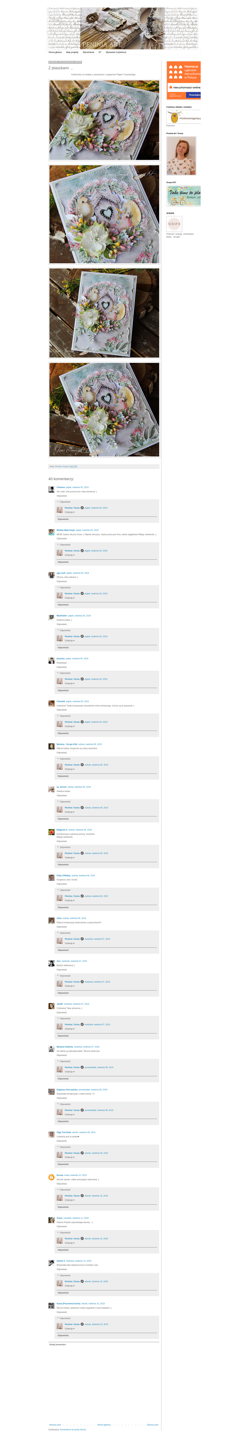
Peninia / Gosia (72, 508)
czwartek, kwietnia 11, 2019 (76, 1218)
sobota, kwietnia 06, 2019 (90, 744)
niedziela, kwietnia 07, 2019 (97, 939)
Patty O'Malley (64, 875)
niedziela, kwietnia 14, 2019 (78, 1261)
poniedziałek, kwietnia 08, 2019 (99, 1067)
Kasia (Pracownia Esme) (68, 1303)
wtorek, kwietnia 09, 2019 (83, 1132)
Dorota (60, 1175)
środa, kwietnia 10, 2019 (75, 1175)
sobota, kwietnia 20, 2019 (96, 1324)
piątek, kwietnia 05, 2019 (77, 487)
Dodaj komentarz (57, 1344)
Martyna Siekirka (65, 1047)
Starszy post (152, 1425)
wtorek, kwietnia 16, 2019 (96, 1196)
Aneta (59, 1218)
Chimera (61, 487)
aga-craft (61, 573)
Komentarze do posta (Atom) (73, 1429)
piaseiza (61, 658)
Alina (59, 918)
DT (100, 52)
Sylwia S (61, 1261)
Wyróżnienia (88, 52)
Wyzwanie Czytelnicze (116, 52)
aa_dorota (61, 787)
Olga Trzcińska (64, 1132)
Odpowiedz (62, 496)
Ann (59, 961)
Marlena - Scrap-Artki (67, 744)
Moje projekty (72, 52)
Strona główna (55, 52)
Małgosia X (62, 830)
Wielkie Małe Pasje (66, 530)
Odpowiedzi (65, 502)
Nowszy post (55, 1425)
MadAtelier (62, 616)
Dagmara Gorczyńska (67, 1089)
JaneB (60, 1004)
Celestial (61, 701)
